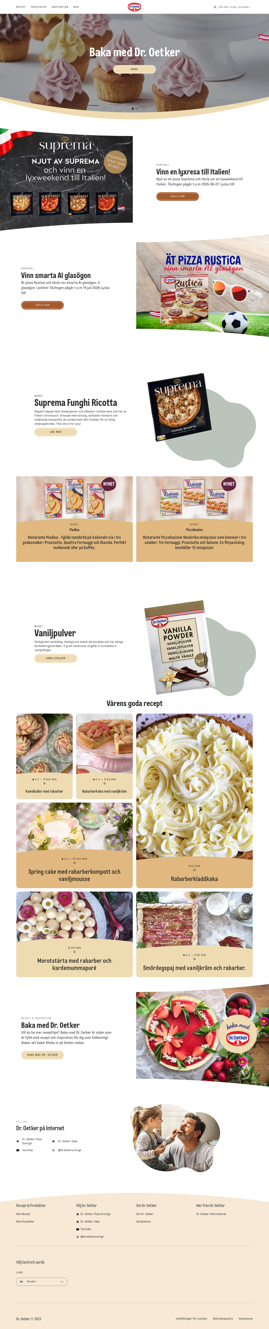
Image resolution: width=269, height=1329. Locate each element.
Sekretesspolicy (223, 1319)
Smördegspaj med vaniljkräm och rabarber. (194, 934)
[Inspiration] (63, 7)
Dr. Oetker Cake (90, 1221)
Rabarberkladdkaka (194, 801)
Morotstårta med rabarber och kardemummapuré (74, 934)
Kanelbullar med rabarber (44, 756)
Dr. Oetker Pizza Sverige (96, 1214)
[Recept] (23, 7)
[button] (133, 109)
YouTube (86, 1229)
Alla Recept (23, 1214)
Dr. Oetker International (211, 1214)
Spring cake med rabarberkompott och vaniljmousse (74, 845)
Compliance (143, 1221)
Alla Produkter (25, 1221)
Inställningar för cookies (191, 1319)
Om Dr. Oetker (145, 1214)
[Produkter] (41, 7)
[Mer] (79, 7)
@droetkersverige (92, 1237)
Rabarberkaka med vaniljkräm (104, 756)
